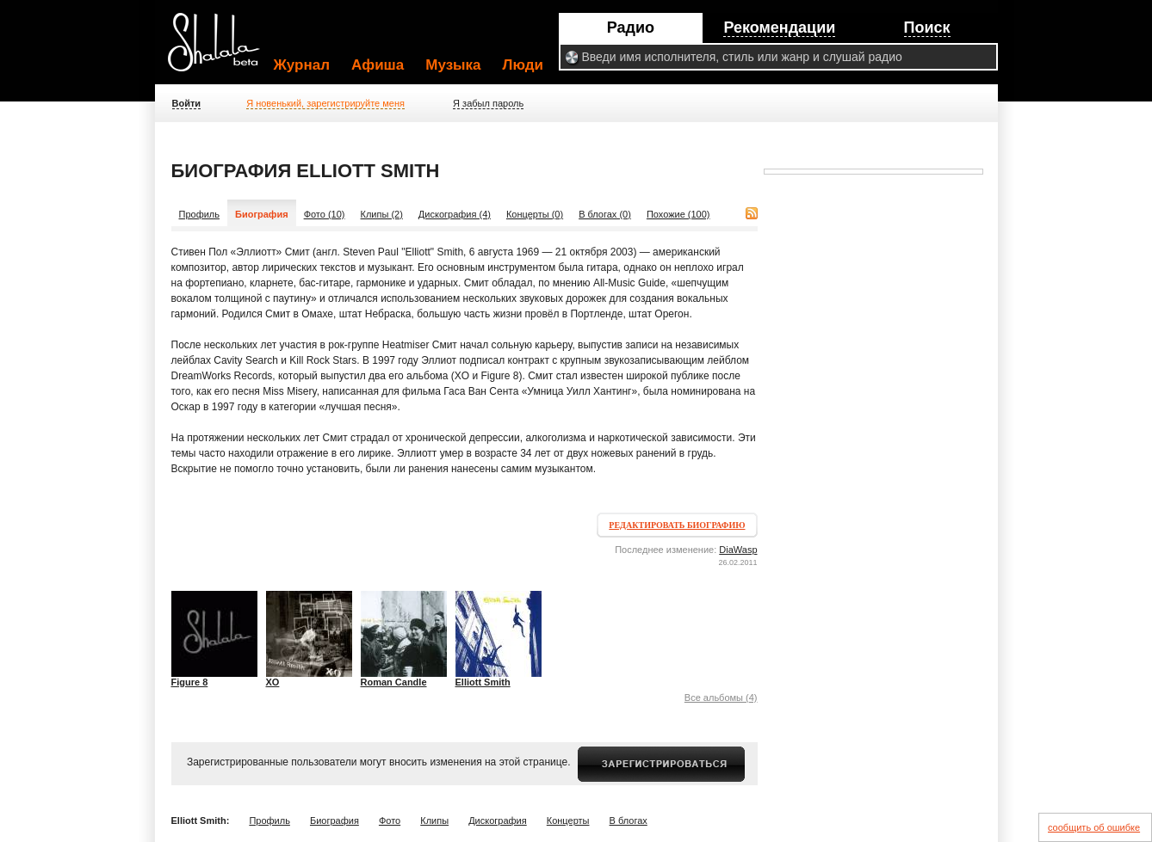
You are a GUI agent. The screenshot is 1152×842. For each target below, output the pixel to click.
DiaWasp (738, 549)
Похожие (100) (678, 214)
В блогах (628, 820)
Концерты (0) (534, 214)
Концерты (568, 820)
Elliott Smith (483, 682)
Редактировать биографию (677, 525)
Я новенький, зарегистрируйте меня (325, 103)
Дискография (497, 820)
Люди (523, 65)
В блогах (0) (605, 214)
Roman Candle (394, 682)
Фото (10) (324, 214)
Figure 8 (189, 682)
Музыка (452, 65)
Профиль (199, 214)
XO (273, 682)
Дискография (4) (454, 214)
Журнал (302, 65)
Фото (389, 820)
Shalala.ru (221, 49)
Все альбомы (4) (721, 697)
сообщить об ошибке (1094, 827)
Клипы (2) (382, 214)
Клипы (434, 820)
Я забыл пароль (488, 103)
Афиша (377, 65)
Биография (334, 820)
